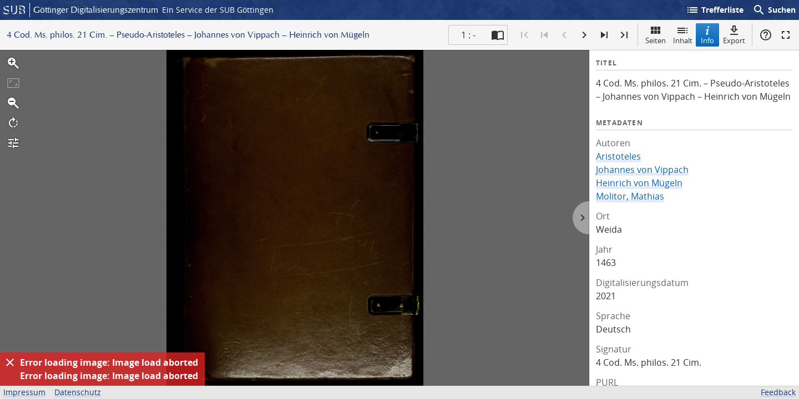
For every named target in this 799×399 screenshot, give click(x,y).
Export (734, 34)
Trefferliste (715, 10)
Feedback (778, 392)
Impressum (24, 392)
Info (707, 34)
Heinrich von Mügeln (639, 183)
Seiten (655, 34)
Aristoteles (618, 156)
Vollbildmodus (785, 35)
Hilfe (765, 35)
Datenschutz (77, 392)
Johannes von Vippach (642, 169)
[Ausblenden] (10, 362)
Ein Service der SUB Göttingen (218, 9)
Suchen (774, 10)
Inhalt (682, 34)
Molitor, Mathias (630, 196)
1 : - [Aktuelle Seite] (468, 35)
